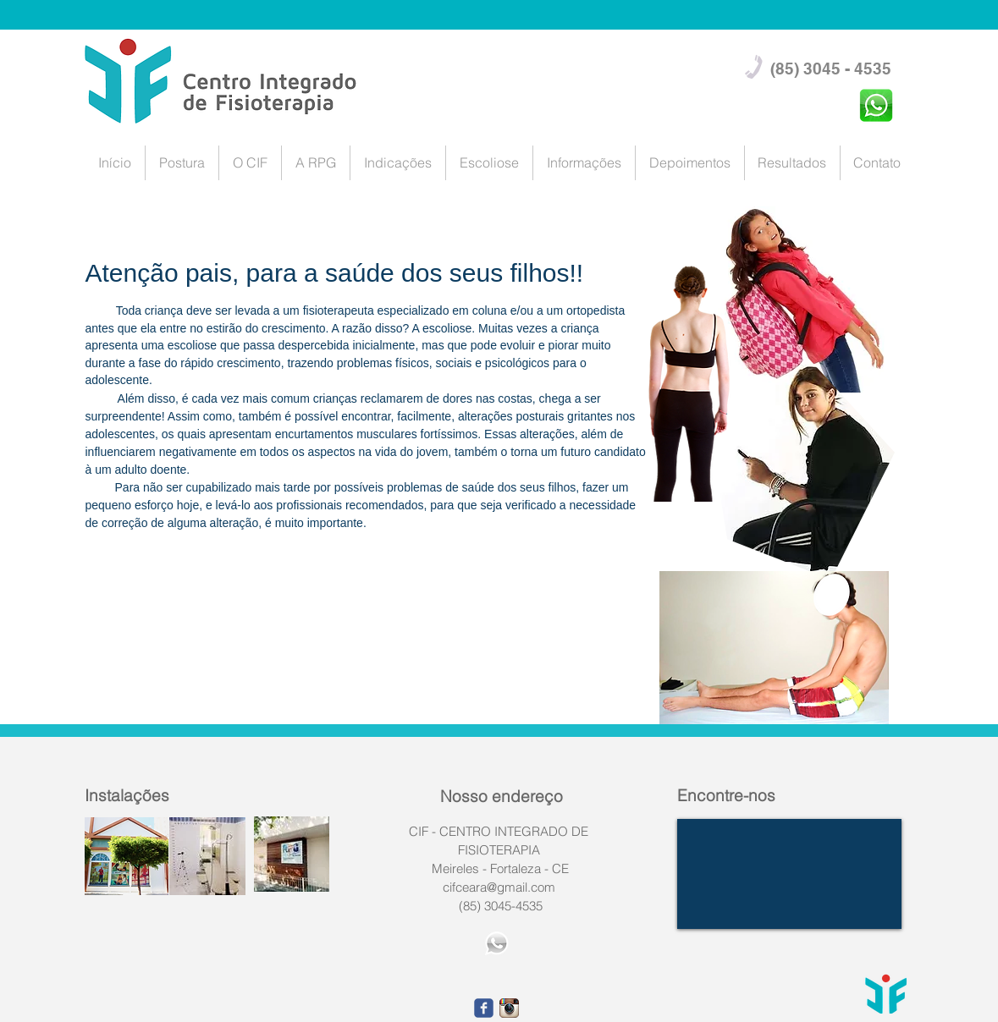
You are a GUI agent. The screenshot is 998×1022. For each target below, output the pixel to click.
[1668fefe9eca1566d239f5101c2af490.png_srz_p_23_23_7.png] (509, 1008)
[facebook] (483, 1008)
